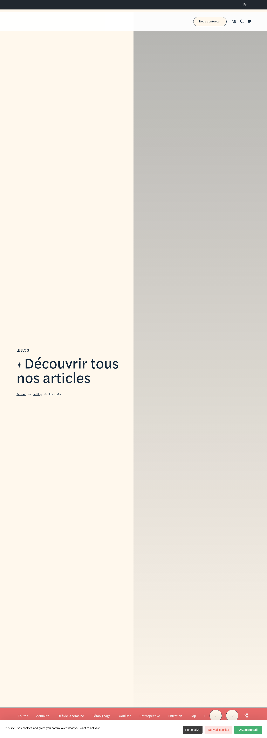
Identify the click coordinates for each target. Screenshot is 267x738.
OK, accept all (242, 729)
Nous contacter (188, 22)
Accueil (21, 396)
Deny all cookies (201, 729)
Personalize (169, 729)
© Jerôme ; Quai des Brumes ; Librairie (262, 720)
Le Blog (37, 396)
